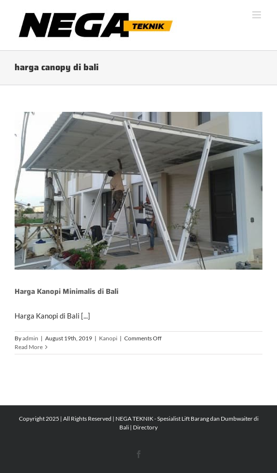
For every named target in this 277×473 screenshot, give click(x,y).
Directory (145, 427)
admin (30, 338)
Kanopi (108, 338)
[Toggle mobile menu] (257, 15)
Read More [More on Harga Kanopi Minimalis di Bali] (29, 347)
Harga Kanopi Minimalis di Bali (66, 291)
